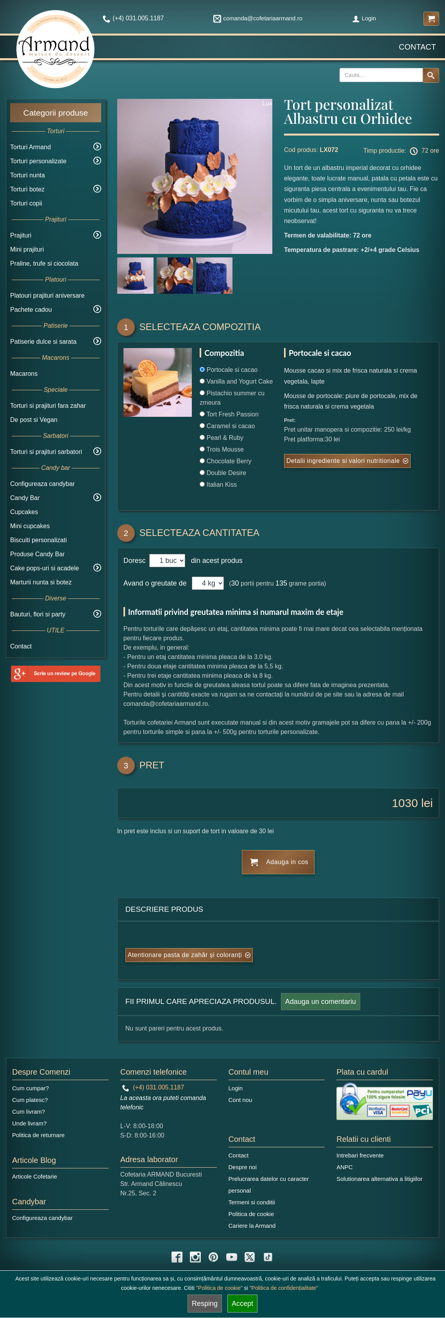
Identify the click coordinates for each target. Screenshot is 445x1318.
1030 (405, 803)
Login (364, 18)
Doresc (135, 560)
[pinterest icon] (213, 1257)
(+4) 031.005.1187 (153, 1087)
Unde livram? (29, 1123)
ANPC (344, 1167)
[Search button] (431, 75)
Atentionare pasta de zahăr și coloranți (185, 955)
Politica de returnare (38, 1135)
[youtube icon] (231, 1257)
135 (281, 583)
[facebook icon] (177, 1257)
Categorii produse (55, 112)
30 (235, 583)
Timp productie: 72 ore (401, 151)
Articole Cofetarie (34, 1176)
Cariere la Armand (252, 1225)
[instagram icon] (195, 1257)
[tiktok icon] (268, 1257)
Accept (242, 1303)
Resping (205, 1303)
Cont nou (240, 1100)
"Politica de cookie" (219, 1288)
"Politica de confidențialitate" (284, 1288)
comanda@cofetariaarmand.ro (257, 18)
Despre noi (243, 1167)
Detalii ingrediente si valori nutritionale (343, 460)
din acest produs (215, 560)
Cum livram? (28, 1111)
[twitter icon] (249, 1257)
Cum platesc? (30, 1100)
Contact (417, 47)
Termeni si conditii (252, 1202)
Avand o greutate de (155, 583)
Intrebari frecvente (360, 1155)
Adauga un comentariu (320, 1001)
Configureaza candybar (42, 483)
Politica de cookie (251, 1214)
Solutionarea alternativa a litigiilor (379, 1178)
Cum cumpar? (30, 1088)
